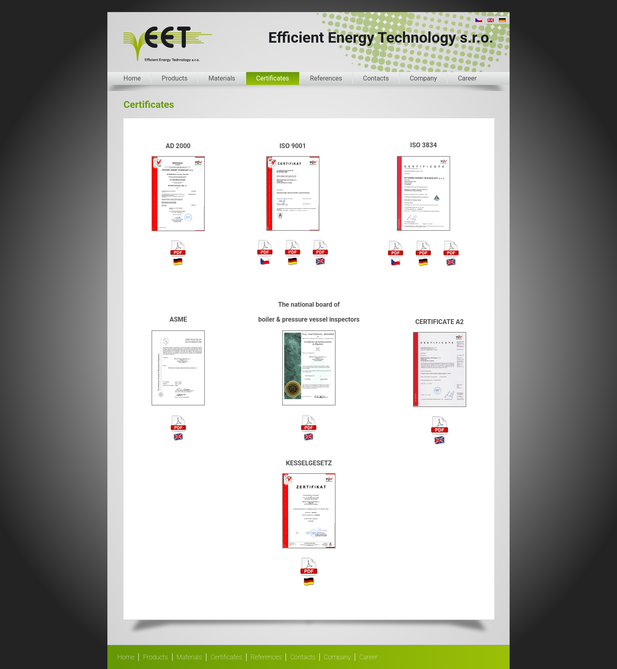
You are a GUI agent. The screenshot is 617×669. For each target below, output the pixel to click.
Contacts (376, 78)
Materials (221, 78)
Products (174, 78)
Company (423, 78)
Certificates (272, 78)
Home (132, 78)
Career (467, 78)
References (326, 78)
